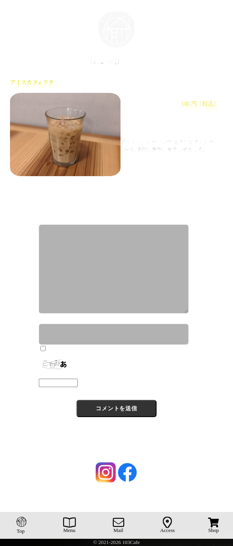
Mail (118, 525)
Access (167, 525)
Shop (213, 525)
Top (22, 525)
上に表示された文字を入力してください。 (88, 374)
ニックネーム (56, 319)
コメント (50, 220)
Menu (69, 525)
